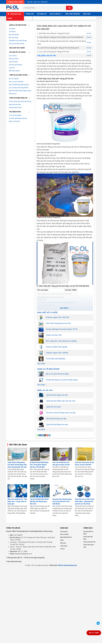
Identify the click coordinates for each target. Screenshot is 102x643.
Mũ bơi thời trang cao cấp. (56, 419)
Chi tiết (89, 33)
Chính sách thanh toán (88, 546)
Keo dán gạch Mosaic (15, 65)
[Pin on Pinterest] (47, 435)
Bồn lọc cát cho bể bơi (16, 81)
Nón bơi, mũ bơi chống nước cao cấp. (61, 413)
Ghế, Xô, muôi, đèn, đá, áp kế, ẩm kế (20, 101)
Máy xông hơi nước (15, 104)
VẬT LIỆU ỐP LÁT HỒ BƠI (20, 52)
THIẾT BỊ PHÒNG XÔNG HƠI (20, 98)
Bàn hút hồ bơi (13, 37)
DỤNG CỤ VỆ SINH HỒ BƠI (20, 25)
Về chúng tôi (42, 14)
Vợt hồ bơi (12, 31)
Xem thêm (41, 364)
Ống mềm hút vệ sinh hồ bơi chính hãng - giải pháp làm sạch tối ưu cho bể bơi (84, 501)
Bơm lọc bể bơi (14, 78)
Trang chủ (30, 14)
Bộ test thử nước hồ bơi (16, 43)
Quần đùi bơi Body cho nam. (57, 424)
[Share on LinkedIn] (49, 435)
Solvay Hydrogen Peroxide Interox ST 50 (61, 329)
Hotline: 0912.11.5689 (15, 2)
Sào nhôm (12, 28)
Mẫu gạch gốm (13, 59)
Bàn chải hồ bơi (14, 34)
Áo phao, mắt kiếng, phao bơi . (18, 118)
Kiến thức (86, 14)
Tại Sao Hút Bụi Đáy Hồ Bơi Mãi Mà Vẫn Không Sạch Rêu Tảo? (39, 501)
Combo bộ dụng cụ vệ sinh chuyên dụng (61, 380)
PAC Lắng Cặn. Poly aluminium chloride (61, 341)
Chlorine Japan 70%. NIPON (57, 353)
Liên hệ (28, 18)
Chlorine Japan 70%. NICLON (57, 317)
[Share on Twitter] (42, 435)
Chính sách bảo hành (88, 538)
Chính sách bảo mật (89, 542)
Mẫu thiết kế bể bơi (72, 14)
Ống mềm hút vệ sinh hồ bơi (18, 40)
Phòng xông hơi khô (15, 107)
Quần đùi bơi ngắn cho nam (57, 395)
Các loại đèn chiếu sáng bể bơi (18, 87)
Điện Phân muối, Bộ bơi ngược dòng (20, 90)
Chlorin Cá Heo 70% (54, 335)
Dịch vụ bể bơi (64, 534)
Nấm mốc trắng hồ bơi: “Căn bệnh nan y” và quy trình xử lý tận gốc (17, 501)
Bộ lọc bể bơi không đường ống (19, 84)
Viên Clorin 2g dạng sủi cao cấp (58, 323)
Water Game (13, 93)
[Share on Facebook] (40, 435)
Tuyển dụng (63, 546)
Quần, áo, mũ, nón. (14, 121)
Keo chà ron (13, 56)
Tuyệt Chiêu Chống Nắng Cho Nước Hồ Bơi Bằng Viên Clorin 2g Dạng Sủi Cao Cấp (17, 464)
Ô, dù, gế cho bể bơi (15, 115)
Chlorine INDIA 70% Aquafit (56, 347)
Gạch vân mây (13, 62)
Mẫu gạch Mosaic (14, 71)
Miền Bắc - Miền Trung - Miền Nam (37, 2)
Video (62, 540)
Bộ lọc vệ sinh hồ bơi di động (57, 374)
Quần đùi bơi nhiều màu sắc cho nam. (61, 401)
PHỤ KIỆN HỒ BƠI (20, 112)
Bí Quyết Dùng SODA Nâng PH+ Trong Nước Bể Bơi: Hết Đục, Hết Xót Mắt (39, 464)
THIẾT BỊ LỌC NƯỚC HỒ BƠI (20, 75)
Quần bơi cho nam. (53, 407)
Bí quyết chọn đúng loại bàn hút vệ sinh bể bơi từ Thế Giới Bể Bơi (62, 501)
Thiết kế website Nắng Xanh (67, 565)
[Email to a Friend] (45, 435)
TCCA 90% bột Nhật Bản (55, 359)
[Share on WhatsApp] (38, 435)
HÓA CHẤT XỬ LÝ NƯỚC (17, 48)
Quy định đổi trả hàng (88, 533)
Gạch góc (12, 68)
